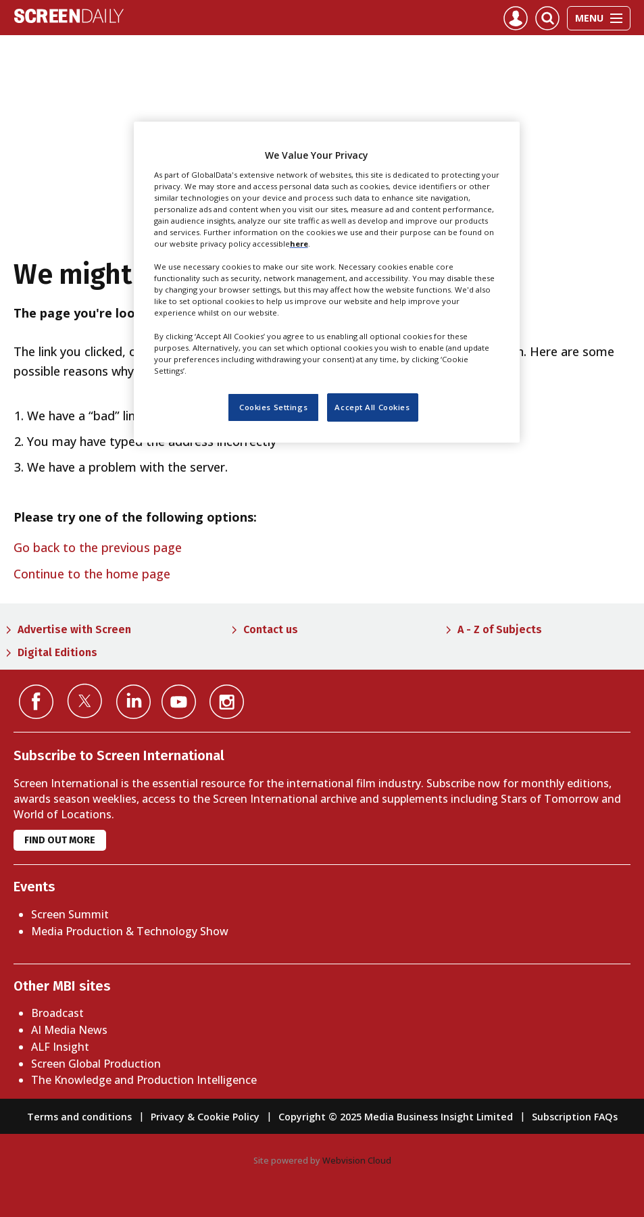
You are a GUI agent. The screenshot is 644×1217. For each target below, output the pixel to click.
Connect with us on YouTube (179, 702)
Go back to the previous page (98, 547)
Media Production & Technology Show (129, 931)
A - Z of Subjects (499, 629)
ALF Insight (60, 1046)
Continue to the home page (92, 574)
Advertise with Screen (74, 629)
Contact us (270, 629)
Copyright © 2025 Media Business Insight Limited (395, 1116)
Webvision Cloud (356, 1160)
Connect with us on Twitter (85, 700)
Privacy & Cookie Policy (205, 1116)
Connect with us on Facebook (36, 702)
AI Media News (69, 1029)
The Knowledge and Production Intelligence (144, 1079)
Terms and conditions (79, 1116)
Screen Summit (70, 914)
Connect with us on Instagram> (226, 702)
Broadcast (57, 1012)
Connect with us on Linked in (133, 702)
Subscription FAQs (575, 1116)
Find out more (59, 840)
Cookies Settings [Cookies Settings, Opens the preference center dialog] (273, 407)
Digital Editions (57, 652)
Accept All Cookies (372, 407)
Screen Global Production (96, 1063)
